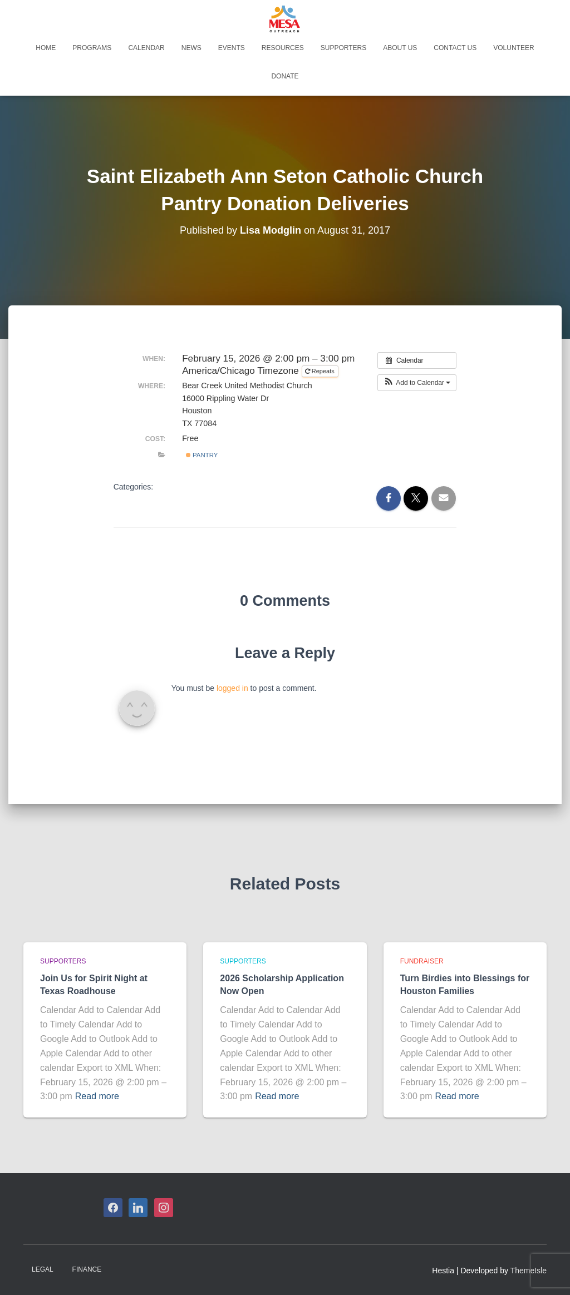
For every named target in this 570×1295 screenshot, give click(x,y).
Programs (91, 48)
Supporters (343, 48)
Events (231, 48)
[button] (417, 383)
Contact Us (455, 48)
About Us (400, 48)
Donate (284, 76)
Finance (87, 1269)
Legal (42, 1269)
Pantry (202, 455)
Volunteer (513, 48)
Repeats (320, 371)
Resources (283, 48)
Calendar (146, 48)
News (191, 48)
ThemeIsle (528, 1270)
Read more (97, 1096)
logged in (232, 688)
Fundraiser (422, 961)
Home (46, 48)
